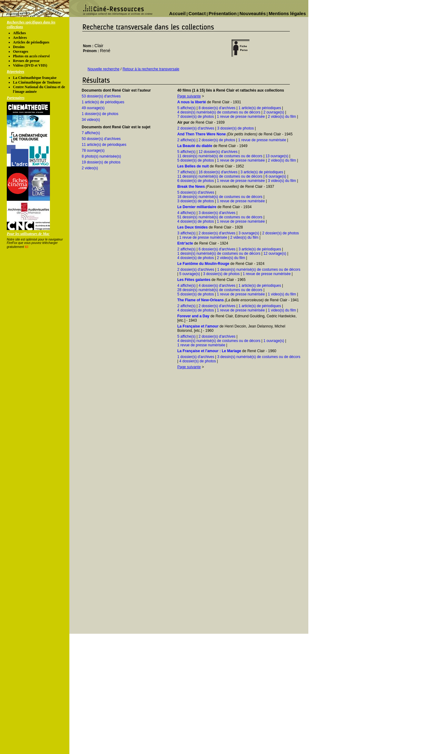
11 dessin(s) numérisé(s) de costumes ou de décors (219, 156)
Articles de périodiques (31, 42)
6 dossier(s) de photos (195, 181)
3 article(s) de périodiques (261, 172)
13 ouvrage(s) (276, 156)
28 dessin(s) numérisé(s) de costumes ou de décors (219, 290)
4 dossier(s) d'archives (217, 285)
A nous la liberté (191, 102)
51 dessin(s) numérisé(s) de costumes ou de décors (219, 217)
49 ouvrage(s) (93, 108)
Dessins (19, 47)
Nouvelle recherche (103, 69)
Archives (20, 37)
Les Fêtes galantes (193, 280)
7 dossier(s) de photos (195, 116)
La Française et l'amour (198, 326)
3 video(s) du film (282, 181)
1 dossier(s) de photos (100, 114)
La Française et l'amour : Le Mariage (209, 351)
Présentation (223, 13)
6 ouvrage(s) (275, 176)
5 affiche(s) (186, 108)
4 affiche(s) (186, 213)
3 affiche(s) (186, 233)
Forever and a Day (193, 316)
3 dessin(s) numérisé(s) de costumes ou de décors (258, 357)
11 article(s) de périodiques (104, 144)
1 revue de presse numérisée (241, 116)
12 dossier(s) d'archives (218, 152)
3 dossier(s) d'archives (217, 213)
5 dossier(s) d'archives (195, 192)
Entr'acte (185, 243)
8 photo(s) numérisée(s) (101, 156)
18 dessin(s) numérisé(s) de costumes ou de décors (219, 197)
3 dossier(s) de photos (235, 128)
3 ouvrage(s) (248, 233)
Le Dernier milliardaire (196, 207)
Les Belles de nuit (193, 166)
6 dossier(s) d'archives (217, 249)
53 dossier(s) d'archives (101, 96)
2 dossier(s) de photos (217, 140)
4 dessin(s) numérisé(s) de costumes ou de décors (218, 112)
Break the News (191, 186)
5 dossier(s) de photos (195, 160)
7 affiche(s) (91, 133)
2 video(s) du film (282, 116)
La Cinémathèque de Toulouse (37, 82)
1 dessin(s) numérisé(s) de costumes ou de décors (218, 253)
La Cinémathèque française (34, 78)
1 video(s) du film (282, 294)
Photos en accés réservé (31, 56)
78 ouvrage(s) (93, 150)
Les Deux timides (192, 227)
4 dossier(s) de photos (195, 221)
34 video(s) (91, 119)
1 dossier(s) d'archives (195, 357)
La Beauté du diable (194, 146)
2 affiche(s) (186, 140)
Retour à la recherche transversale (150, 69)
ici (26, 247)
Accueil (177, 13)
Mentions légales (287, 13)
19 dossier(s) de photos (101, 162)
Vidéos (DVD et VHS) (30, 65)
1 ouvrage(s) (273, 341)
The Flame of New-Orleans (200, 300)
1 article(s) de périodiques (103, 102)
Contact (197, 13)
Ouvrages (20, 51)
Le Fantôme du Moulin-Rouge (203, 264)
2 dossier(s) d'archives (195, 128)
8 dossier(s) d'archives (217, 108)
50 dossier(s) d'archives (101, 139)
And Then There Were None (201, 134)
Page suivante (189, 96)
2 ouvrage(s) (273, 112)
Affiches (19, 33)
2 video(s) (90, 168)
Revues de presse (26, 61)
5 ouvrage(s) (189, 274)
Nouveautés (253, 13)
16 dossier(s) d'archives (218, 172)
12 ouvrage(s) (274, 253)
